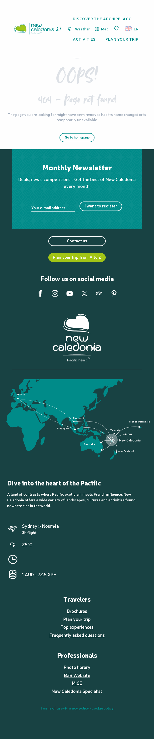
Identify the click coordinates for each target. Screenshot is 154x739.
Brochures (77, 611)
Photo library (77, 667)
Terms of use (51, 707)
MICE (77, 683)
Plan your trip (77, 619)
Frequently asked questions (77, 635)
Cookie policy (102, 707)
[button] (58, 29)
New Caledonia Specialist (77, 691)
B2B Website (77, 675)
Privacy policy (77, 707)
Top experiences (77, 627)
